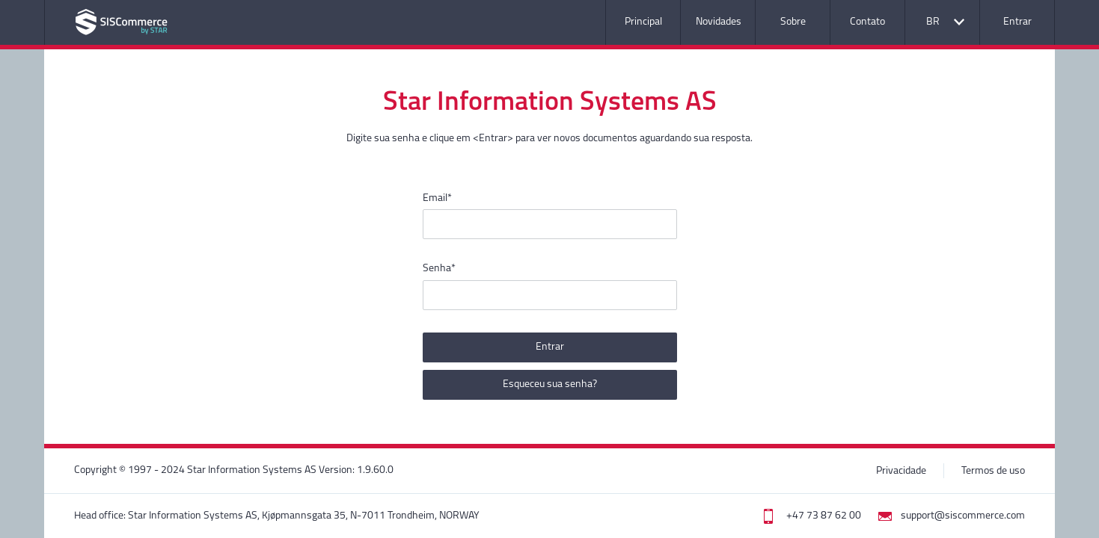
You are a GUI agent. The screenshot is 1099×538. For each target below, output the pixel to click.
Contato (867, 22)
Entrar (1017, 22)
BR (933, 22)
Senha (439, 268)
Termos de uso (993, 471)
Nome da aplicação (122, 22)
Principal (643, 22)
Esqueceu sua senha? (550, 384)
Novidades (718, 22)
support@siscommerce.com (963, 516)
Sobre (793, 22)
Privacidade (901, 471)
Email (437, 198)
